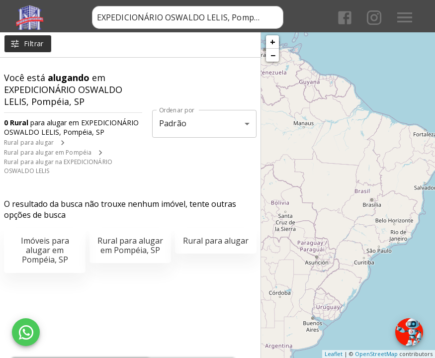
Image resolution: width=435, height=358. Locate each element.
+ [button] (272, 42)
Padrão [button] (172, 123)
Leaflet (334, 354)
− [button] (272, 55)
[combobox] (187, 17)
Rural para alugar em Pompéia (47, 152)
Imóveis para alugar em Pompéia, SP (45, 250)
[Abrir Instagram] (374, 17)
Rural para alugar (29, 142)
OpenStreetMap (376, 354)
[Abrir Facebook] (344, 17)
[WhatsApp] (26, 332)
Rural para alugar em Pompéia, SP (130, 245)
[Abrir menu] (405, 17)
